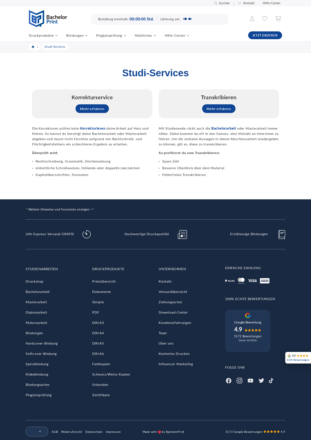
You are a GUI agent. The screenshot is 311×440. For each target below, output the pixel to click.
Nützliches (143, 35)
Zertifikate (101, 395)
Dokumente (101, 292)
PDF (95, 312)
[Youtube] (250, 380)
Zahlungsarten (170, 302)
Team (163, 333)
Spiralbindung (37, 364)
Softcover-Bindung (41, 353)
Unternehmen (172, 269)
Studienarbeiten (42, 269)
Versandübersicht (173, 292)
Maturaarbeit (36, 323)
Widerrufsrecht (71, 431)
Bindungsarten (37, 384)
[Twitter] (261, 380)
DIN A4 (98, 333)
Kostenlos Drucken (174, 353)
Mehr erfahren (92, 109)
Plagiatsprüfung (109, 35)
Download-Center (173, 312)
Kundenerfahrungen (175, 323)
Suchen (224, 3)
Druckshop (34, 281)
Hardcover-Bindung (42, 343)
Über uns (166, 343)
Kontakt (249, 3)
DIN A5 (98, 343)
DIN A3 (98, 323)
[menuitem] (35, 431)
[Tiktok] (271, 380)
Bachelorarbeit (38, 292)
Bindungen (75, 35)
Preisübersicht (104, 281)
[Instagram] (239, 380)
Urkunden (100, 384)
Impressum (113, 431)
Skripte (98, 302)
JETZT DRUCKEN (265, 35)
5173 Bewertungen (248, 336)
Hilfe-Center (272, 3)
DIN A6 (98, 353)
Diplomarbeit (36, 312)
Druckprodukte (41, 35)
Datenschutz (94, 431)
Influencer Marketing (176, 364)
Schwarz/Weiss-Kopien (111, 374)
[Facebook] (228, 380)
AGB (55, 431)
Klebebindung (37, 374)
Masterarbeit (36, 302)
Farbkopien (101, 364)
